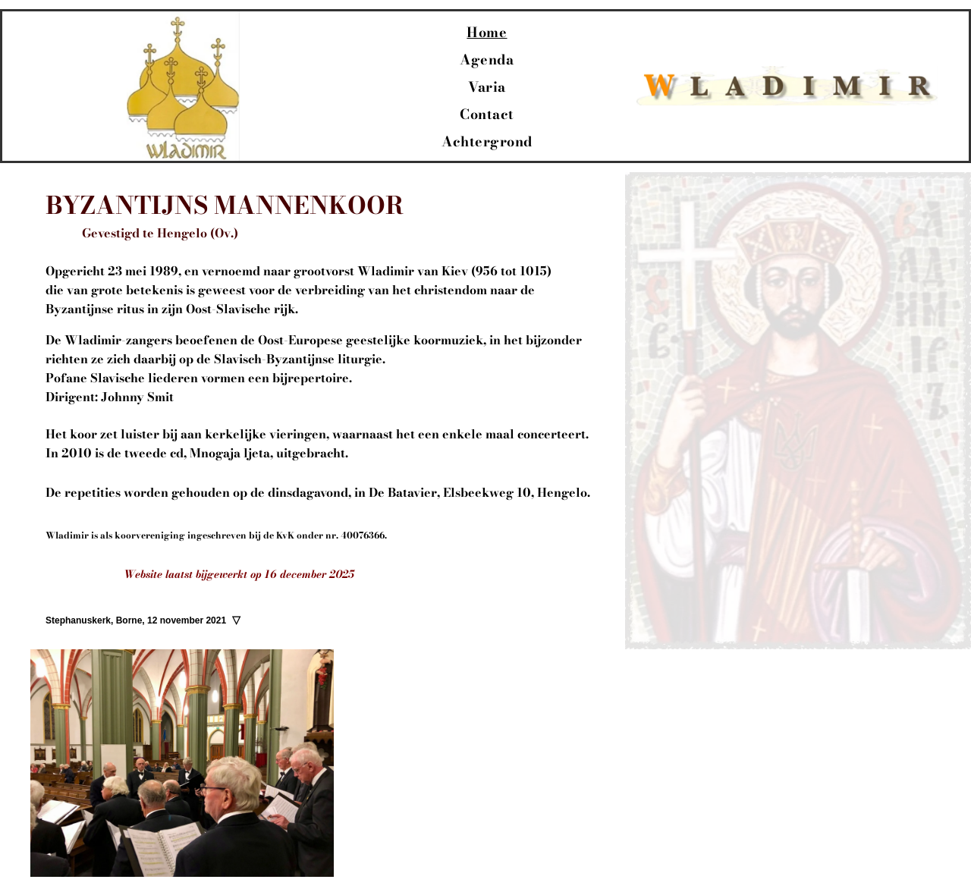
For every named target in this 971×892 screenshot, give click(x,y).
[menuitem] (486, 32)
